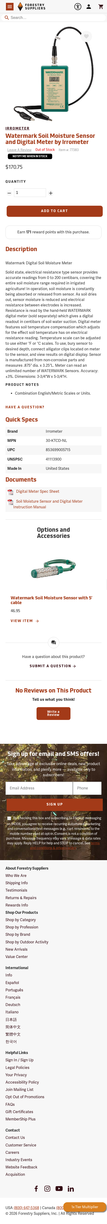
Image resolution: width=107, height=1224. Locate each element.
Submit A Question (53, 666)
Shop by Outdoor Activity (26, 942)
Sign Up (55, 804)
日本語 (11, 1019)
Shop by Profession (21, 927)
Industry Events (18, 1160)
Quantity (15, 182)
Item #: (69, 150)
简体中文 (13, 1027)
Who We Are (16, 875)
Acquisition (15, 1174)
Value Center (16, 956)
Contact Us (15, 1137)
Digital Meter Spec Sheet (36, 491)
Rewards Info (16, 905)
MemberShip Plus (20, 1119)
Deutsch (12, 1004)
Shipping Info (16, 883)
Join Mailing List (19, 1089)
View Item (25, 621)
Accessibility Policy (22, 1082)
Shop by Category (20, 920)
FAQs (10, 1104)
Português (14, 990)
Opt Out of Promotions (24, 1097)
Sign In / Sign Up (19, 1060)
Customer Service (20, 1145)
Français (12, 997)
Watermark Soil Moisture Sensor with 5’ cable (51, 600)
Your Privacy (16, 1075)
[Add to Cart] (55, 211)
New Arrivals (16, 949)
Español (12, 982)
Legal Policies (17, 1067)
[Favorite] (86, 36)
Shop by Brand (17, 934)
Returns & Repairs (21, 898)
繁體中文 (13, 1034)
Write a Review (53, 713)
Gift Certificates (19, 1112)
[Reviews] (18, 150)
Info (8, 975)
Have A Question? (25, 407)
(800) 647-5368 (26, 1208)
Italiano (12, 1012)
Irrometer (17, 129)
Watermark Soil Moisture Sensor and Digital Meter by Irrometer (50, 139)
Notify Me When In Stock (30, 156)
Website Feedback (21, 1167)
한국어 (11, 1041)
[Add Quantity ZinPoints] (51, 193)
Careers (12, 1152)
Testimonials (16, 890)
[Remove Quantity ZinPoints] (9, 193)
